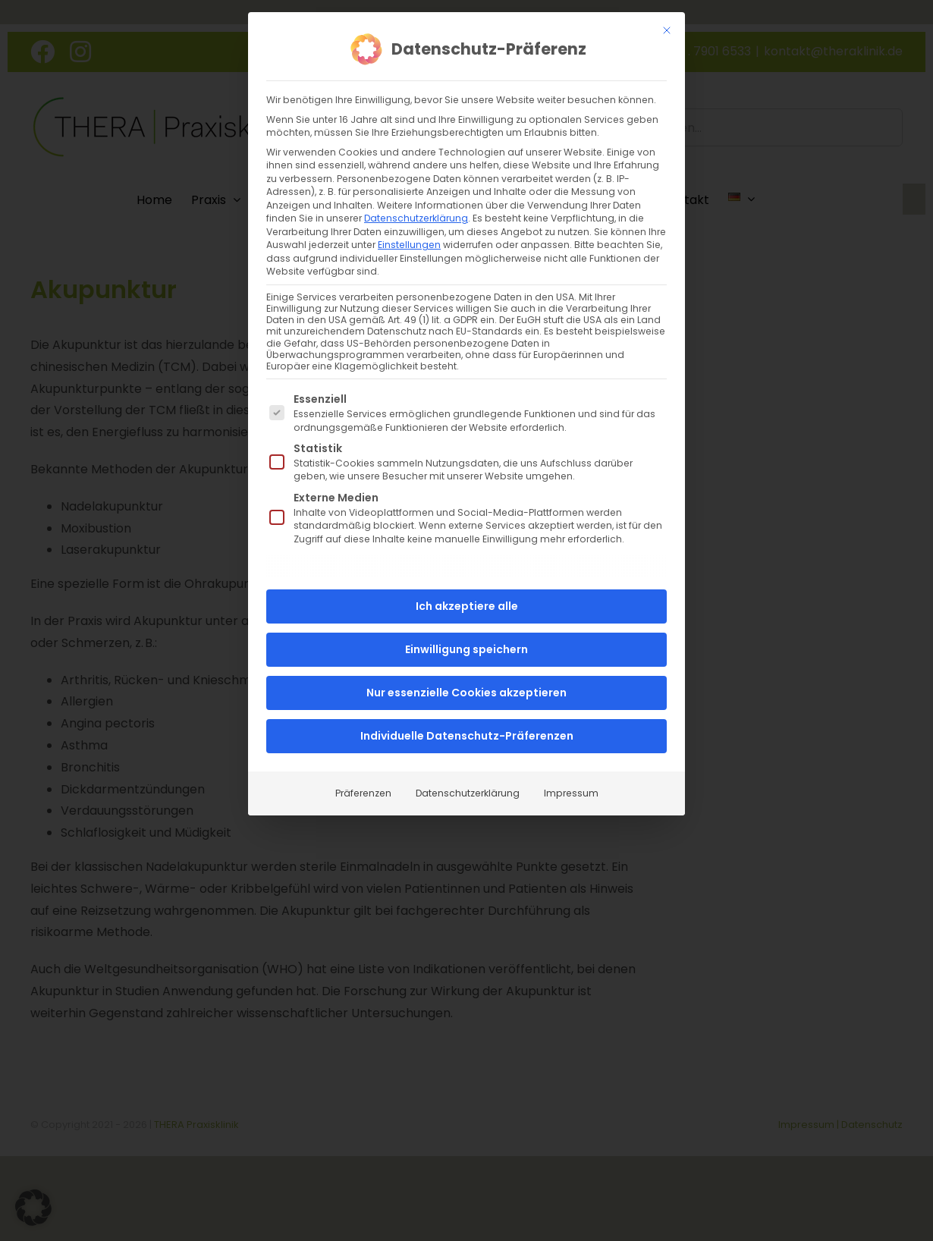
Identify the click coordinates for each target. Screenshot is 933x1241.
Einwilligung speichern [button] (466, 649)
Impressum (571, 793)
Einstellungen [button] (409, 244)
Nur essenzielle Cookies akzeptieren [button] (466, 692)
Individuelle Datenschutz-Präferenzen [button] (466, 735)
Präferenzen (363, 793)
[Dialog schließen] (667, 30)
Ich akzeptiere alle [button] (467, 606)
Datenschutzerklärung (416, 218)
